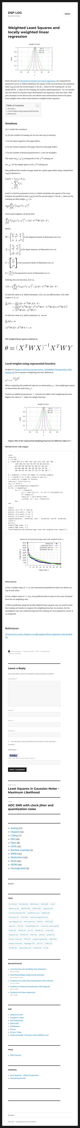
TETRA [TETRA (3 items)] (13, 948)
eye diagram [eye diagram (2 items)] (15, 922)
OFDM (14, 864)
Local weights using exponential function (23, 111)
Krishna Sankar (16, 651)
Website (11, 731)
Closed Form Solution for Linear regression (38, 81)
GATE (13, 846)
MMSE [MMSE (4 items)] (39, 930)
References (12, 114)
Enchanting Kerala (18, 1078)
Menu (67, 14)
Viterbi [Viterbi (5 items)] (37, 948)
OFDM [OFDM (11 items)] (24, 935)
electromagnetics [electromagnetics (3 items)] (39, 917)
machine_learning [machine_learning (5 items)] (49, 926)
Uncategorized (18, 868)
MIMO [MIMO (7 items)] (22, 930)
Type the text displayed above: (21, 758)
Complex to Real (17, 1018)
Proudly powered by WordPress (26, 1122)
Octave (13, 1029)
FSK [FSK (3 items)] (39, 922)
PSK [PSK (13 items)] (27, 939)
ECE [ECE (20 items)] (24, 917)
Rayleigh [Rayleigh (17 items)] (29, 943)
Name (11, 710)
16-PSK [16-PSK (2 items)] (13, 904)
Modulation (17, 857)
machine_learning (14, 653)
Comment (13, 679)
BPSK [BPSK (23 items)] (37, 909)
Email (11, 721)
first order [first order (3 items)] (29, 922)
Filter (13, 842)
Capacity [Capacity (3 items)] (48, 909)
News (13, 861)
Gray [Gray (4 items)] (12, 926)
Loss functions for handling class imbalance (28, 969)
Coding (14, 835)
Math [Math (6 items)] (12, 930)
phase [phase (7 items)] (50, 935)
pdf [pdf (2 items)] (41, 935)
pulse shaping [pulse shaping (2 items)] (40, 939)
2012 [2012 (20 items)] (44, 904)
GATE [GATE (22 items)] (49, 922)
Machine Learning (20, 850)
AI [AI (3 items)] (53, 904)
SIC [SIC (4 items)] (39, 943)
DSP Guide (14, 1023)
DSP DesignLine (16, 1020)
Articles (11, 1115)
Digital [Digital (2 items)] (45, 913)
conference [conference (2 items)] (33, 913)
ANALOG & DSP (16, 1015)
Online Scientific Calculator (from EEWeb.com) (29, 1035)
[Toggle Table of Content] (36, 105)
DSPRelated (15, 1026)
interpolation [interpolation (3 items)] (32, 926)
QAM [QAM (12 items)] (52, 939)
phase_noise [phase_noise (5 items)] (15, 939)
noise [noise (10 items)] (49, 930)
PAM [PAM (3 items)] (34, 935)
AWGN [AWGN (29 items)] (25, 909)
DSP (37, 651)
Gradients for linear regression (22, 992)
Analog (14, 828)
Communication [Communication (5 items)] (17, 913)
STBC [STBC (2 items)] (48, 943)
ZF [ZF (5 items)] (46, 948)
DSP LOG (15, 12)
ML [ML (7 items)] (30, 930)
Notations (11, 109)
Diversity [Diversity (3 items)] (14, 917)
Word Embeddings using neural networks (27, 975)
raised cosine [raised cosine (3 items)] (15, 943)
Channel (15, 832)
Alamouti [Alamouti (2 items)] (14, 909)
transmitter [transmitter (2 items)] (25, 948)
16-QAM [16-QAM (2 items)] (23, 904)
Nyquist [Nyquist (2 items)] (13, 935)
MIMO (14, 853)
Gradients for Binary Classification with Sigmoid (30, 987)
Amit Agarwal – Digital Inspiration (24, 1075)
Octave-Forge (16, 1032)
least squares (45, 651)
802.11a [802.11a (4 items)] (34, 904)
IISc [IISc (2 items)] (20, 926)
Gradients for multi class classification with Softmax (31, 981)
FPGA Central (15, 1055)
